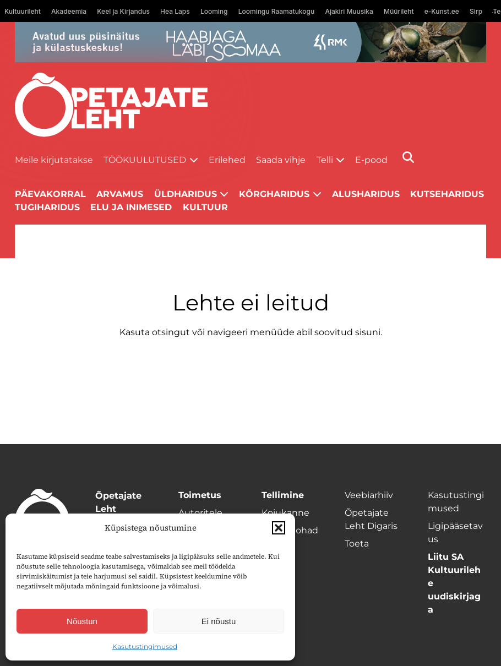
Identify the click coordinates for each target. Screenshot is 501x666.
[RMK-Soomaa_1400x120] (250, 42)
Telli (325, 160)
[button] (278, 527)
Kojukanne (285, 512)
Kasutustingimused (144, 646)
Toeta (357, 543)
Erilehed (227, 160)
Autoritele (200, 512)
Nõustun (82, 621)
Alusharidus (366, 194)
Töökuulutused (145, 160)
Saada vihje (281, 160)
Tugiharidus (47, 207)
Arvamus (119, 194)
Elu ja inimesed (131, 207)
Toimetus (199, 495)
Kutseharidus (447, 194)
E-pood (371, 160)
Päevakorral (50, 194)
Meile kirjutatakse (54, 160)
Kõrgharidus (274, 194)
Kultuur (205, 207)
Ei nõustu (219, 621)
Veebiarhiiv (369, 495)
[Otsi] (408, 157)
